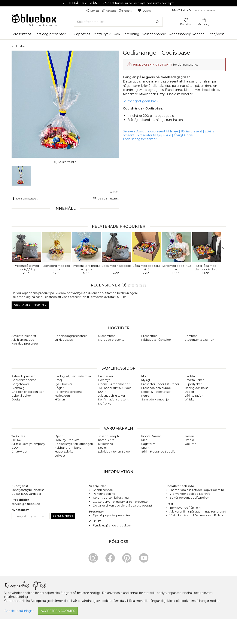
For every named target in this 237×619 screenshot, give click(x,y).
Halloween (62, 395)
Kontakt (109, 10)
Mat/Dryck (101, 34)
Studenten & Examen (199, 339)
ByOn (15, 447)
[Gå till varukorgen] (203, 20)
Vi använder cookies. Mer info (190, 493)
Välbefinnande (154, 34)
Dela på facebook (25, 198)
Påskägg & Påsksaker (156, 339)
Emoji (59, 380)
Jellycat (60, 455)
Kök (117, 34)
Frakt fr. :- (127, 10)
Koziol (102, 447)
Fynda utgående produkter (112, 525)
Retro (145, 395)
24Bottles (18, 436)
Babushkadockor (24, 380)
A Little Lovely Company (28, 443)
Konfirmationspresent (113, 399)
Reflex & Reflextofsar (155, 391)
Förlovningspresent (68, 391)
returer (197, 490)
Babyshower (20, 384)
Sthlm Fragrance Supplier (159, 451)
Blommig (18, 388)
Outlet (144, 10)
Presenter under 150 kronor (160, 384)
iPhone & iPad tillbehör (114, 384)
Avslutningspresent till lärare (157, 131)
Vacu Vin (190, 443)
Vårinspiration (194, 395)
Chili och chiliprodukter (28, 391)
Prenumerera (63, 516)
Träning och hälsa (196, 388)
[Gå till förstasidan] (34, 20)
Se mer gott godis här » (140, 101)
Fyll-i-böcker (63, 384)
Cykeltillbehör (21, 395)
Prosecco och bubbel (156, 388)
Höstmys (104, 380)
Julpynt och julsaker (111, 395)
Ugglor (189, 391)
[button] (17, 249)
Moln (144, 376)
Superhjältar (193, 384)
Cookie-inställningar (19, 611)
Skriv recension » (30, 305)
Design (16, 399)
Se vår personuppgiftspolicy (189, 497)
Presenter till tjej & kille (154, 135)
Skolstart (191, 376)
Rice (144, 440)
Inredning (131, 34)
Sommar (191, 335)
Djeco (59, 436)
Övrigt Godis (183, 135)
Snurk (145, 447)
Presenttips (22, 34)
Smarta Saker (194, 380)
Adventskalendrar (24, 335)
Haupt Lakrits (64, 451)
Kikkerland (105, 443)
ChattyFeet (19, 451)
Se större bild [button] (65, 161)
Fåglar (59, 388)
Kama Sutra (106, 440)
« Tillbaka (18, 46)
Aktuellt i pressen (23, 376)
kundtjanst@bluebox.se (28, 490)
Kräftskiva (104, 403)
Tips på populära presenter (111, 515)
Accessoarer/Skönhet (186, 34)
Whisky (189, 399)
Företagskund (206, 10)
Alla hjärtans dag (23, 339)
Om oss (93, 10)
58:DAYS (18, 440)
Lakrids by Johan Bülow (114, 451)
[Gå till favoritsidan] (185, 20)
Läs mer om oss (180, 490)
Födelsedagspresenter (140, 139)
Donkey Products (67, 440)
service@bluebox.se (26, 503)
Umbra (189, 440)
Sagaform (148, 443)
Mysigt (145, 380)
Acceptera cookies (58, 611)
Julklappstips (79, 34)
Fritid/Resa (216, 34)
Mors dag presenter (112, 339)
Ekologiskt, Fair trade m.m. (73, 376)
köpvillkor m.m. (214, 490)
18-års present (191, 131)
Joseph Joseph (108, 436)
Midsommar (106, 335)
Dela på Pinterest (105, 198)
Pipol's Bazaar (151, 436)
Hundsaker (105, 376)
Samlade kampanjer (155, 399)
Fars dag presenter (50, 34)
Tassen (189, 436)
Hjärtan (60, 399)
